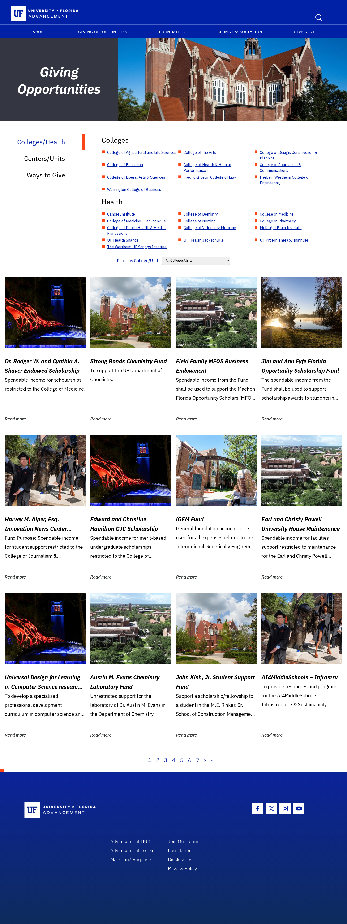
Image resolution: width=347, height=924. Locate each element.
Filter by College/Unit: (138, 260)
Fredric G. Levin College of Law (210, 177)
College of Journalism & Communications (280, 167)
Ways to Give (46, 175)
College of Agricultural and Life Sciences (141, 152)
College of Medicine (277, 214)
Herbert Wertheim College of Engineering (285, 180)
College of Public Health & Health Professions (136, 230)
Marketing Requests (131, 859)
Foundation (172, 32)
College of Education (125, 164)
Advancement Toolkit (132, 850)
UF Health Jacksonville (204, 240)
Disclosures (180, 859)
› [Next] (205, 760)
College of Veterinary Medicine (210, 227)
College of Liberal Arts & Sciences (136, 177)
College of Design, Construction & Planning (288, 155)
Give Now (304, 32)
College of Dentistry (201, 214)
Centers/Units (44, 158)
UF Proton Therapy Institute (284, 240)
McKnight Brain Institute (280, 227)
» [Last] (211, 760)
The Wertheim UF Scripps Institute (137, 246)
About (40, 32)
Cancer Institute (121, 214)
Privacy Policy (182, 868)
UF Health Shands (122, 240)
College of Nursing (199, 221)
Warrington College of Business (134, 189)
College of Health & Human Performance (207, 167)
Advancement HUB (130, 841)
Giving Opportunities (102, 32)
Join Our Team (183, 841)
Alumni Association (239, 32)
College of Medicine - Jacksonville (136, 221)
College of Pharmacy (278, 221)
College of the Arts (200, 152)
